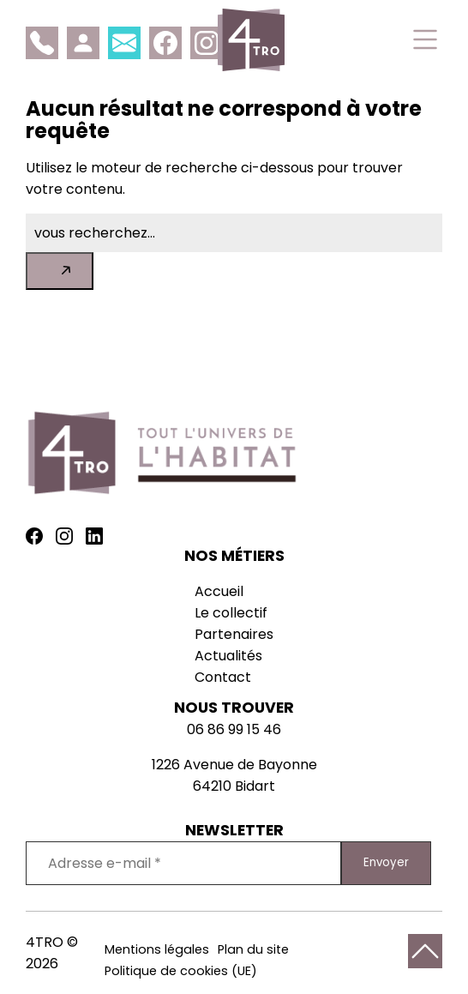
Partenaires (234, 634)
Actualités (228, 656)
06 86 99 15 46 (234, 729)
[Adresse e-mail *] (183, 863)
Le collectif (231, 613)
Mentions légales (157, 949)
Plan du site (253, 949)
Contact (223, 677)
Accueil (219, 591)
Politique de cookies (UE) (181, 970)
